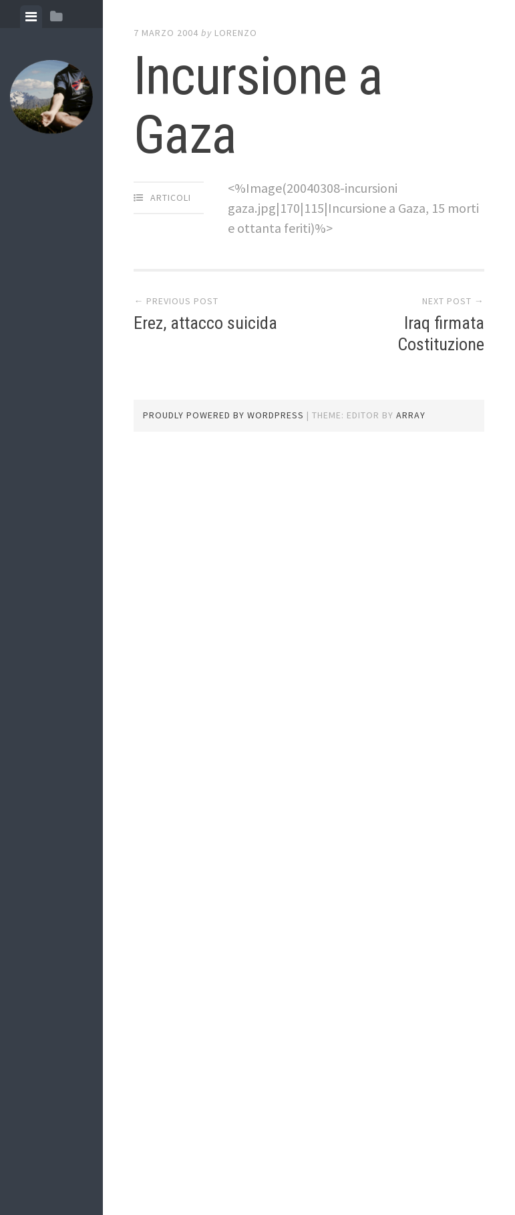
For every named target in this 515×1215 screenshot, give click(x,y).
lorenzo (235, 33)
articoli (170, 197)
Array (410, 415)
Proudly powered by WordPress (223, 415)
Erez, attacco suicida (205, 323)
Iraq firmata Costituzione (440, 333)
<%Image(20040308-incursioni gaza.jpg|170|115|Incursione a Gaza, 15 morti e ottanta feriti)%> (353, 207)
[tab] (31, 16)
